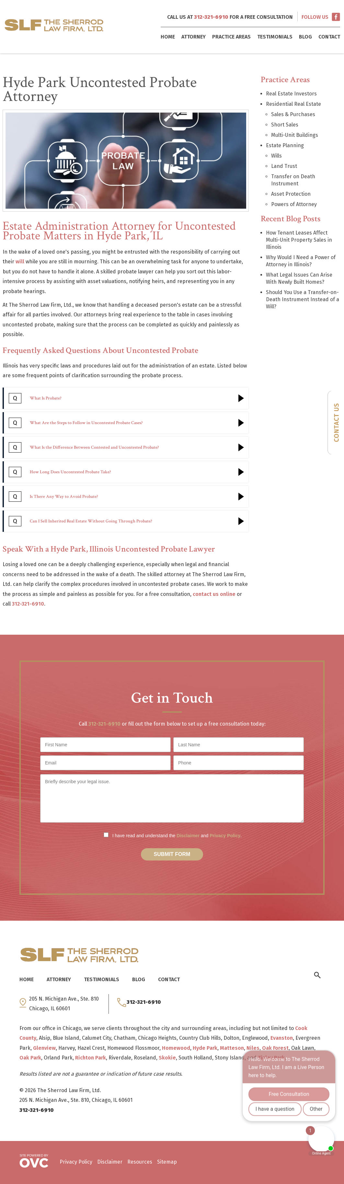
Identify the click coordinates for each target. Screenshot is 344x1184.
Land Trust (284, 166)
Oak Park (30, 1058)
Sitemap (167, 1162)
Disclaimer (188, 835)
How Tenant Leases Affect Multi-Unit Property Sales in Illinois (299, 240)
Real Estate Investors (291, 94)
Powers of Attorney (294, 204)
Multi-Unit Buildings (294, 135)
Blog (305, 37)
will (20, 261)
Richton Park (90, 1058)
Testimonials (274, 37)
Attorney (193, 37)
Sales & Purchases (293, 114)
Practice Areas (231, 37)
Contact (329, 37)
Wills (276, 156)
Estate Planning (285, 145)
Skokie (167, 1058)
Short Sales (284, 125)
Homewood (176, 1048)
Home (168, 37)
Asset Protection (291, 194)
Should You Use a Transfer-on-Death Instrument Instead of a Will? (302, 299)
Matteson (232, 1048)
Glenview (44, 1048)
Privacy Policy (225, 835)
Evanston (281, 1038)
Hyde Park (205, 1048)
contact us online (214, 594)
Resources (139, 1162)
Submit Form (172, 854)
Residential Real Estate (293, 104)
